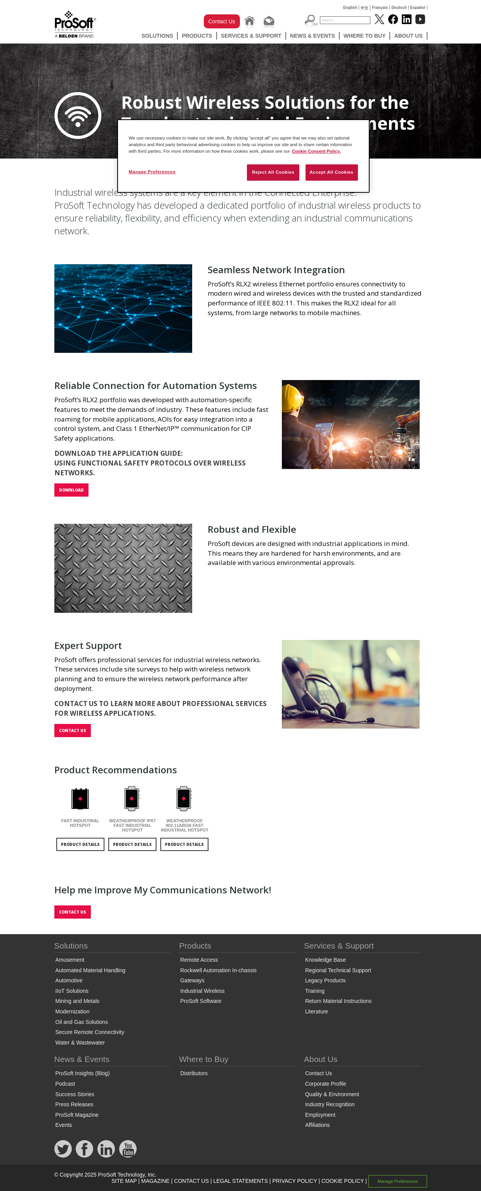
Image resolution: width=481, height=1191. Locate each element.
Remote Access (199, 960)
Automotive (69, 980)
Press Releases (75, 1104)
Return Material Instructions (338, 1001)
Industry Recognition (330, 1104)
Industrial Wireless (202, 991)
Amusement (70, 960)
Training (315, 991)
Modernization (73, 1011)
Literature (316, 1011)
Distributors (194, 1073)
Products (197, 36)
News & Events (312, 36)
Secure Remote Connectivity (90, 1032)
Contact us (72, 730)
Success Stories (75, 1094)
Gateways (192, 980)
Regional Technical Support (338, 970)
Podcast (65, 1084)
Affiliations (317, 1125)
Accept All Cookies (332, 172)
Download (71, 490)
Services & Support (251, 36)
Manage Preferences (397, 1181)
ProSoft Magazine (77, 1115)
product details (80, 844)
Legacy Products (325, 980)
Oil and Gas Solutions (82, 1022)
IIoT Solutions (72, 991)
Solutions (157, 36)
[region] (243, 156)
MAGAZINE (155, 1181)
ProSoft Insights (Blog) (83, 1073)
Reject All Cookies (273, 172)
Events (64, 1125)
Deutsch (398, 7)
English (350, 7)
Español (417, 7)
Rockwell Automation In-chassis (218, 970)
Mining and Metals (78, 1001)
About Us (408, 36)
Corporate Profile (325, 1084)
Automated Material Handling (91, 970)
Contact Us (221, 21)
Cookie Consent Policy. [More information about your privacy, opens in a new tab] (316, 151)
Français (380, 7)
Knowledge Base (325, 960)
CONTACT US (191, 1181)
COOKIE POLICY (342, 1181)
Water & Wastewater (80, 1042)
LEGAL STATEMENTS (240, 1181)
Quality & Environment (332, 1094)
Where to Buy (365, 36)
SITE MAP (124, 1181)
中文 (364, 8)
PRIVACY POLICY (294, 1181)
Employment (320, 1115)
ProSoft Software (200, 1001)
